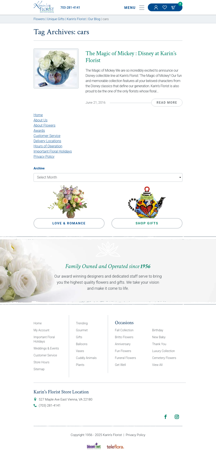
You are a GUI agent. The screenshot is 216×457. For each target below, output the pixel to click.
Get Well (120, 365)
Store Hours (41, 362)
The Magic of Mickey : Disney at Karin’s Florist (130, 56)
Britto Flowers (124, 337)
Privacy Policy (44, 156)
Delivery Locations (47, 141)
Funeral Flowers (125, 358)
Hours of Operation (48, 146)
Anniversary (123, 344)
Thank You (159, 344)
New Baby (159, 337)
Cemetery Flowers (164, 358)
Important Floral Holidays (53, 151)
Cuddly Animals (86, 358)
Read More (166, 102)
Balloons (81, 344)
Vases (80, 351)
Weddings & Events (46, 348)
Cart (173, 7)
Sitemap (39, 369)
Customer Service (47, 136)
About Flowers (44, 125)
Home (38, 115)
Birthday (157, 330)
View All (157, 365)
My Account (156, 9)
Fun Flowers (123, 351)
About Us (40, 120)
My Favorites (165, 9)
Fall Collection (124, 330)
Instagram (177, 417)
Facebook (165, 417)
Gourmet (82, 330)
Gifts (79, 337)
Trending (82, 323)
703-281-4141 (70, 8)
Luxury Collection (163, 351)
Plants (80, 365)
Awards (39, 131)
